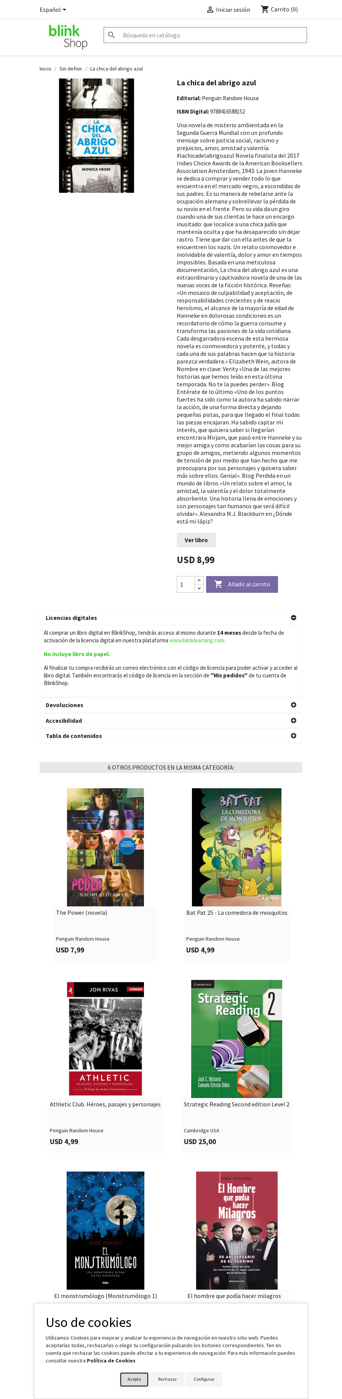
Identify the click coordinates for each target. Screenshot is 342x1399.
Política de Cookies (111, 1360)
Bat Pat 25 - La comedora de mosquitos (237, 911)
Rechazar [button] (167, 1379)
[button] (171, 618)
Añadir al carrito (242, 584)
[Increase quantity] (199, 580)
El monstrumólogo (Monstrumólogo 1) (105, 1295)
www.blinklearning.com (196, 640)
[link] (105, 874)
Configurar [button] (204, 1379)
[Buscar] (205, 35)
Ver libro (196, 540)
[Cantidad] (186, 584)
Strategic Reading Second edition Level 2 (236, 1103)
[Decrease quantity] (199, 588)
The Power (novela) (81, 911)
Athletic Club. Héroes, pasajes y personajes (105, 1103)
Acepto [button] (134, 1379)
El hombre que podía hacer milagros (234, 1295)
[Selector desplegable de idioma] (54, 10)
